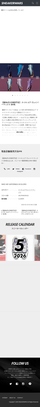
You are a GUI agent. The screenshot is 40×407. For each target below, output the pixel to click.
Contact (20, 397)
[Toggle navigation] (36, 3)
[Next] (30, 212)
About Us (12, 397)
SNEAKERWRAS (23, 402)
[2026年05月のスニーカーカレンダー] (20, 248)
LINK (8, 169)
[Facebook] (17, 384)
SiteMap (4, 397)
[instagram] (23, 384)
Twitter (16, 169)
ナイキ (20, 190)
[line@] (29, 384)
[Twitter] (11, 384)
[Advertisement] (20, 34)
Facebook (26, 169)
